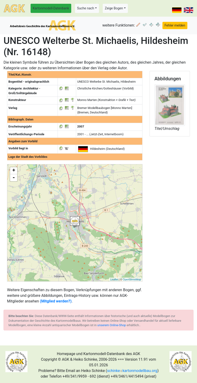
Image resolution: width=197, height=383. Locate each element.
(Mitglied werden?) (56, 301)
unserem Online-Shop (111, 325)
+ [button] (13, 170)
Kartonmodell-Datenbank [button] (51, 8)
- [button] (13, 177)
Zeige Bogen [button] (114, 8)
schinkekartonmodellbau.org (132, 370)
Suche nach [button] (85, 8)
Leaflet (114, 279)
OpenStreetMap (132, 279)
